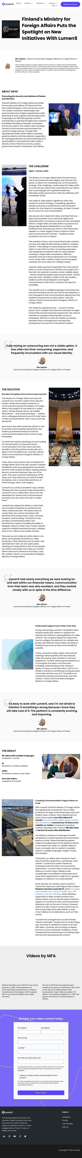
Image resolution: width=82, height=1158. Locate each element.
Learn (53, 6)
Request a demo (70, 4)
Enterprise (39, 3)
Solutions (52, 3)
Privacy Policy (24, 1083)
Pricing (18, 3)
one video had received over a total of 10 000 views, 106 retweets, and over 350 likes (57, 891)
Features (28, 3)
